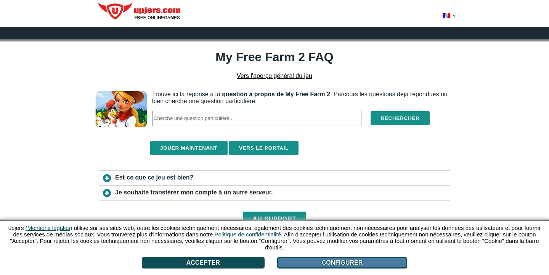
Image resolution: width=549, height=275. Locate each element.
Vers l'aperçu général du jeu (274, 76)
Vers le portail (264, 148)
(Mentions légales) (49, 228)
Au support (275, 219)
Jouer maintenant (189, 148)
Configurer (342, 262)
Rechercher (399, 118)
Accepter (203, 262)
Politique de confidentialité (248, 234)
